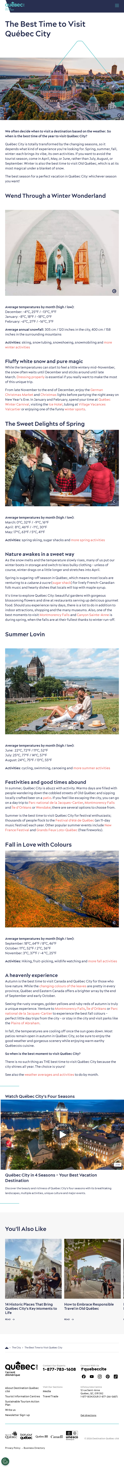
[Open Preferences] (5, 1461)
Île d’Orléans (21, 807)
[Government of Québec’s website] (42, 1436)
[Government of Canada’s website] (57, 1436)
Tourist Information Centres (22, 1396)
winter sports (75, 409)
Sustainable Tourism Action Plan (22, 1403)
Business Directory (34, 1448)
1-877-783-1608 (59, 1369)
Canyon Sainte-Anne (93, 615)
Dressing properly (31, 377)
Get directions (88, 1415)
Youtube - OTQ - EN (92, 1376)
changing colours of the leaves (62, 986)
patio (47, 798)
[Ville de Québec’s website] (11, 1435)
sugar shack (61, 583)
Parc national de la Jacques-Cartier (56, 803)
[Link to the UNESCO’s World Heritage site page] (72, 1435)
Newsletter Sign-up (17, 1415)
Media (47, 1391)
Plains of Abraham (25, 1023)
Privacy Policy (12, 1448)
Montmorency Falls (54, 615)
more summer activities (91, 768)
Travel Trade (50, 1396)
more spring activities (88, 540)
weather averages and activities (49, 1075)
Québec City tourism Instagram (100, 1376)
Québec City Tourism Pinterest (108, 1376)
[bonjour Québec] (26, 1436)
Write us (10, 1409)
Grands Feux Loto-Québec (57, 830)
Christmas (48, 395)
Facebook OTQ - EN (84, 1376)
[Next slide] (115, 1269)
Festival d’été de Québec (74, 820)
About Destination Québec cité (22, 1389)
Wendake (43, 807)
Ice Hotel (55, 404)
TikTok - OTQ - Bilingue (115, 1376)
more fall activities (102, 961)
